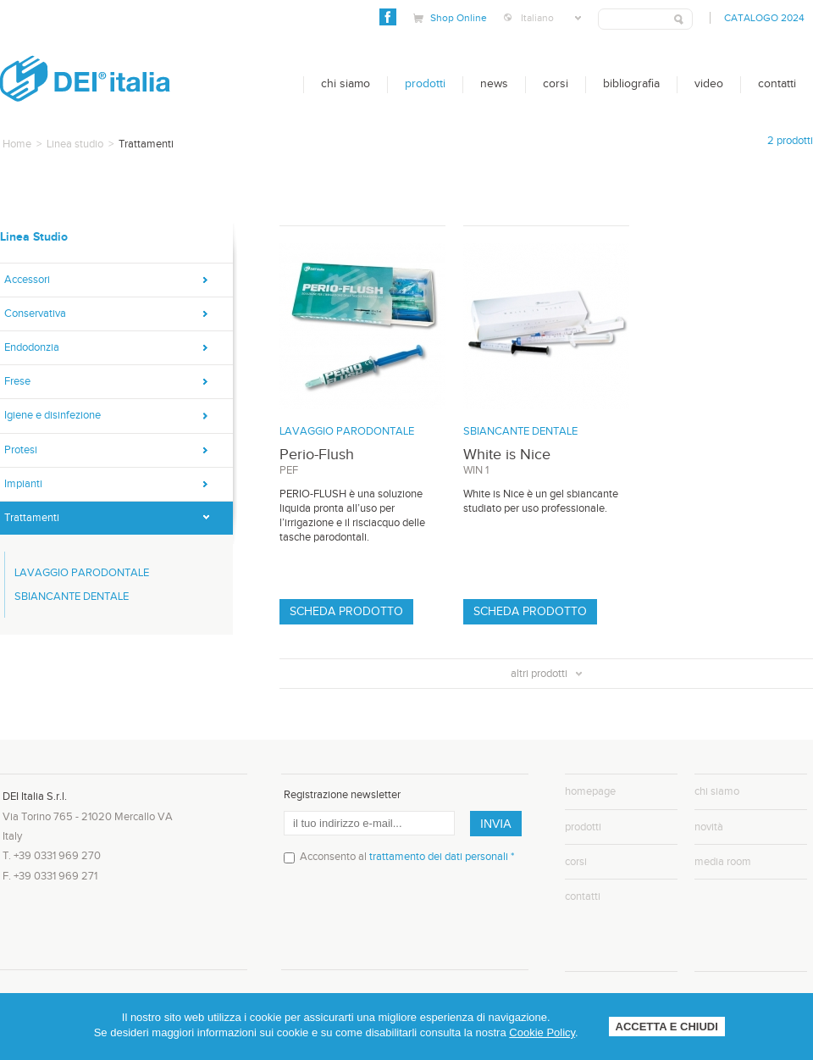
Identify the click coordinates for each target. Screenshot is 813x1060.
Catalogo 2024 (764, 18)
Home (17, 144)
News (494, 84)
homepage (590, 791)
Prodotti (425, 84)
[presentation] (412, 924)
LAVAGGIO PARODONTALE (81, 573)
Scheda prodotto (346, 612)
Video (708, 84)
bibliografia (631, 84)
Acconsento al (407, 856)
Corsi (555, 84)
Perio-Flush (316, 454)
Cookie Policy (542, 1032)
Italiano (551, 17)
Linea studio (75, 144)
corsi (576, 862)
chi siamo (716, 791)
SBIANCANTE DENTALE (71, 596)
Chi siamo (345, 84)
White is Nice (506, 454)
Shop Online (458, 18)
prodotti (583, 827)
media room (722, 862)
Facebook (387, 16)
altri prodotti (546, 673)
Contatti (777, 84)
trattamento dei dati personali (438, 856)
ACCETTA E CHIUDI (667, 1026)
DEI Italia (85, 78)
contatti (582, 896)
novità (708, 827)
